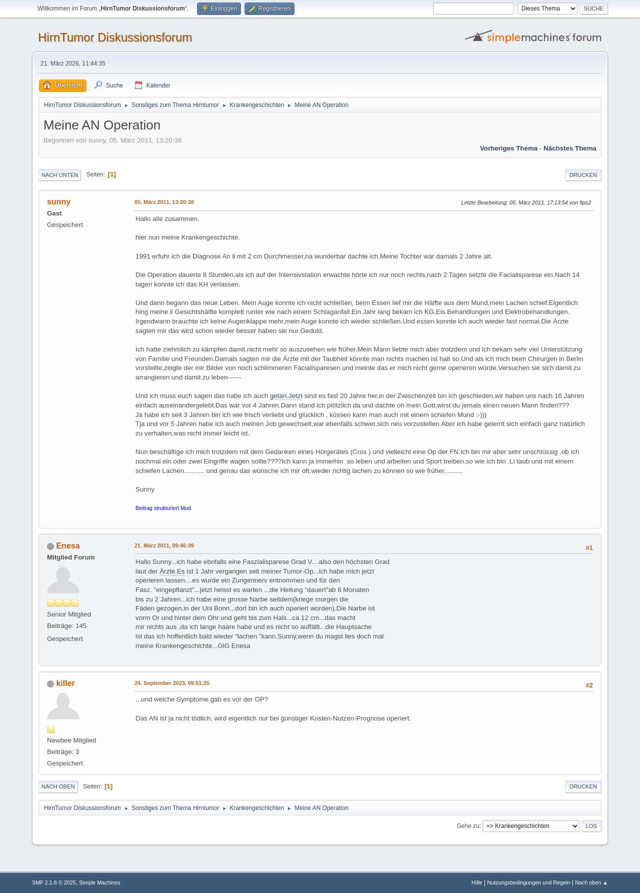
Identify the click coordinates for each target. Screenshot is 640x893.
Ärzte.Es (172, 571)
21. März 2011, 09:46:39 (164, 545)
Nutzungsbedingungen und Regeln (528, 883)
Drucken (583, 175)
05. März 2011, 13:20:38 (164, 202)
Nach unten (60, 175)
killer (65, 683)
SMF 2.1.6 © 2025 (54, 883)
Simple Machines (99, 883)
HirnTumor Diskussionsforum (115, 37)
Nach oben (58, 787)
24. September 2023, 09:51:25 (172, 683)
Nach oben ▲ (591, 883)
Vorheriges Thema (509, 148)
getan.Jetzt (286, 396)
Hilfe (477, 883)
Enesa (68, 546)
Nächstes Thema (570, 148)
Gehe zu (467, 825)
